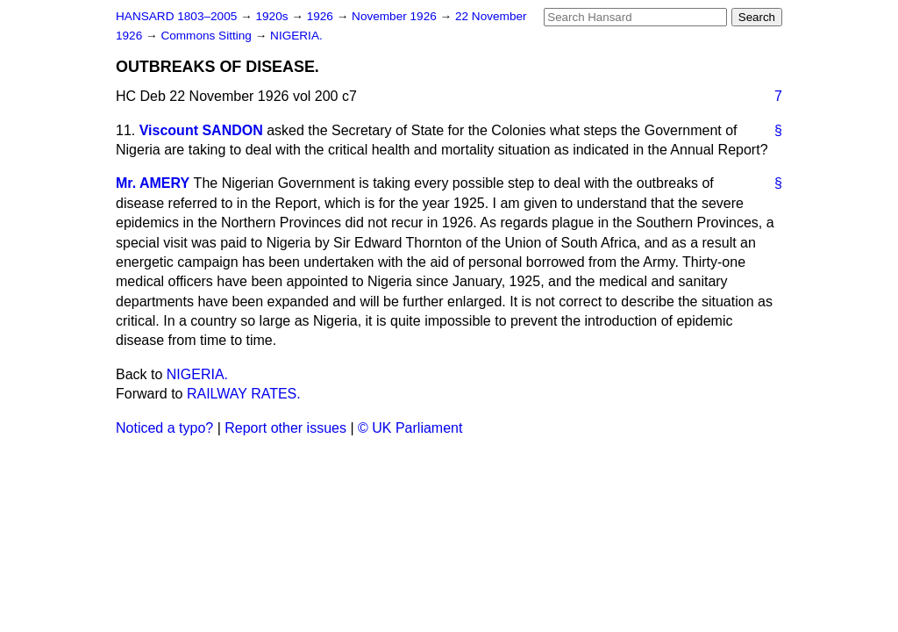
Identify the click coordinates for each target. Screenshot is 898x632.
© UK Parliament (410, 427)
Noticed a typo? (164, 427)
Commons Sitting (207, 35)
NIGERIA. (296, 35)
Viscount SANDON (201, 130)
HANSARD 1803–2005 (176, 16)
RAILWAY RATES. (244, 393)
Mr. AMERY (152, 183)
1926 (322, 16)
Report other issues (285, 427)
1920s (273, 16)
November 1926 (396, 16)
